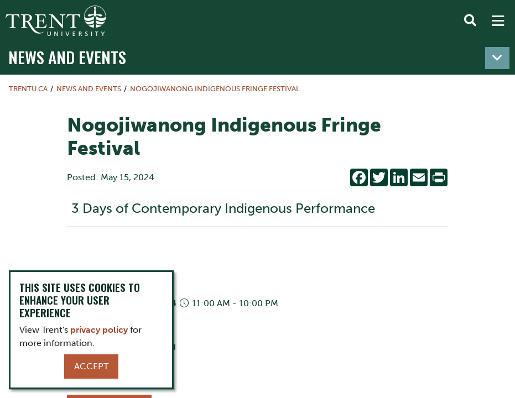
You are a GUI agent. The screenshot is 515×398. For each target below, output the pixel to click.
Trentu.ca (28, 89)
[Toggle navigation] (497, 58)
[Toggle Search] (470, 21)
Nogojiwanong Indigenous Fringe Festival (215, 89)
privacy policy (99, 329)
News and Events (67, 57)
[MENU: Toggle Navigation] (497, 21)
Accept (91, 366)
